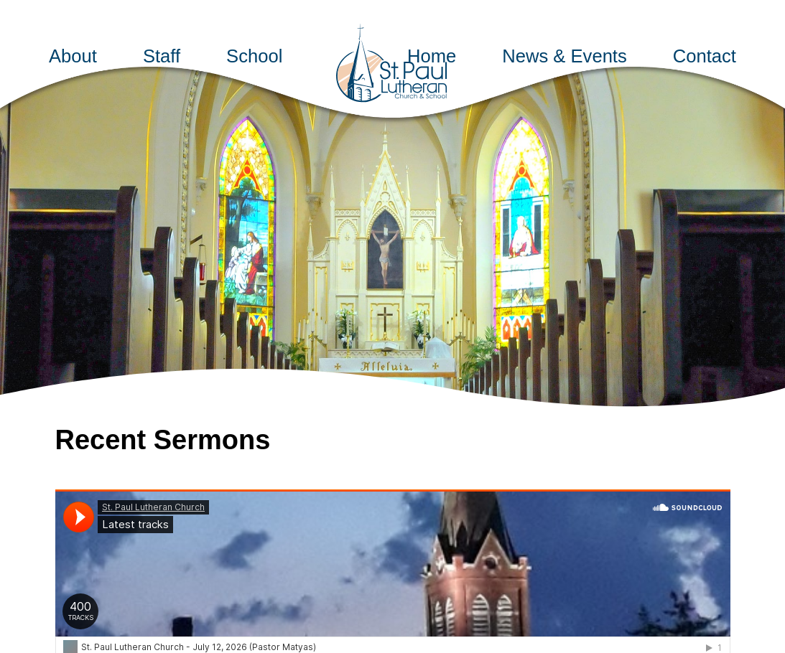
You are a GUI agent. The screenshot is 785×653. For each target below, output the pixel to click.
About (73, 56)
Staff (161, 56)
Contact (704, 56)
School (254, 56)
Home (431, 56)
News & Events (564, 56)
